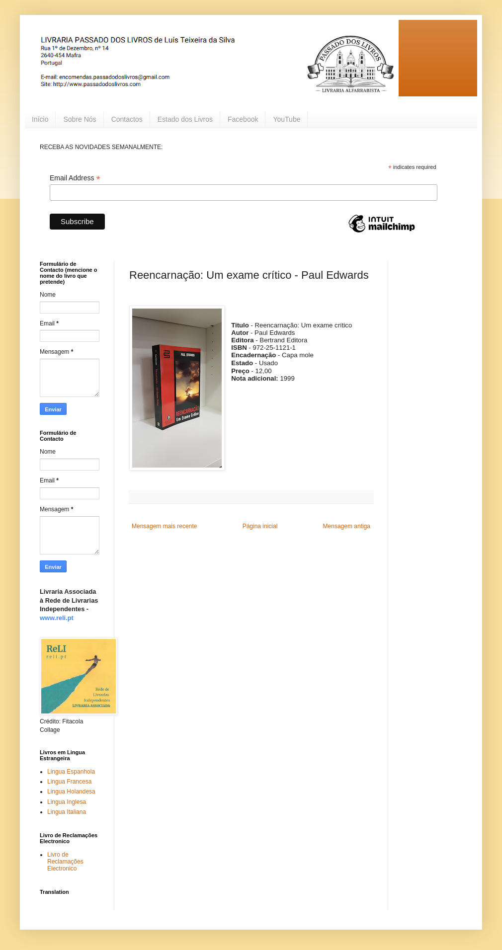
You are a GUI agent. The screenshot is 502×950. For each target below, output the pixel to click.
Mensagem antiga (346, 526)
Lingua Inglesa (66, 801)
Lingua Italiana (66, 811)
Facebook (243, 119)
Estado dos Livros (185, 119)
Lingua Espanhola (71, 771)
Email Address (75, 178)
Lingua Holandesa (71, 791)
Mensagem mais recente (164, 526)
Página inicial (260, 526)
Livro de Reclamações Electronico (65, 861)
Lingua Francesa (69, 781)
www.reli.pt (57, 618)
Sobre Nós (79, 119)
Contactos (127, 119)
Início (40, 119)
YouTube (286, 119)
